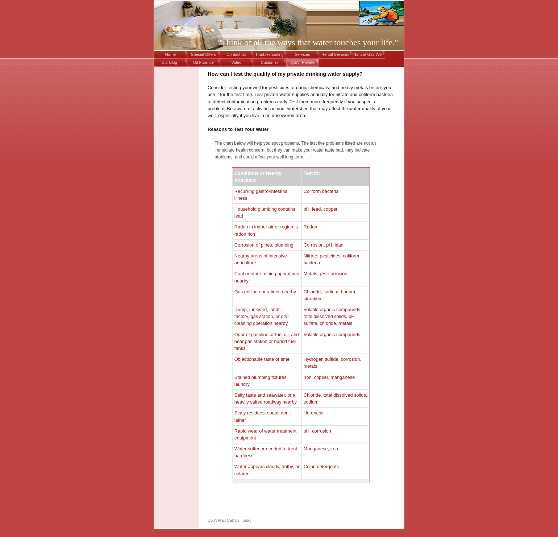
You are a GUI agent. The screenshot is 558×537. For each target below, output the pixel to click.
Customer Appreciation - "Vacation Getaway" (269, 63)
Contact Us (236, 54)
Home (170, 54)
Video (237, 62)
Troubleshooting (269, 54)
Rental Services (335, 54)
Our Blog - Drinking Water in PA (170, 63)
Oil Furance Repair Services (204, 63)
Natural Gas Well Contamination (368, 55)
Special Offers (203, 54)
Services (302, 54)
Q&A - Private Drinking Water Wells (302, 63)
